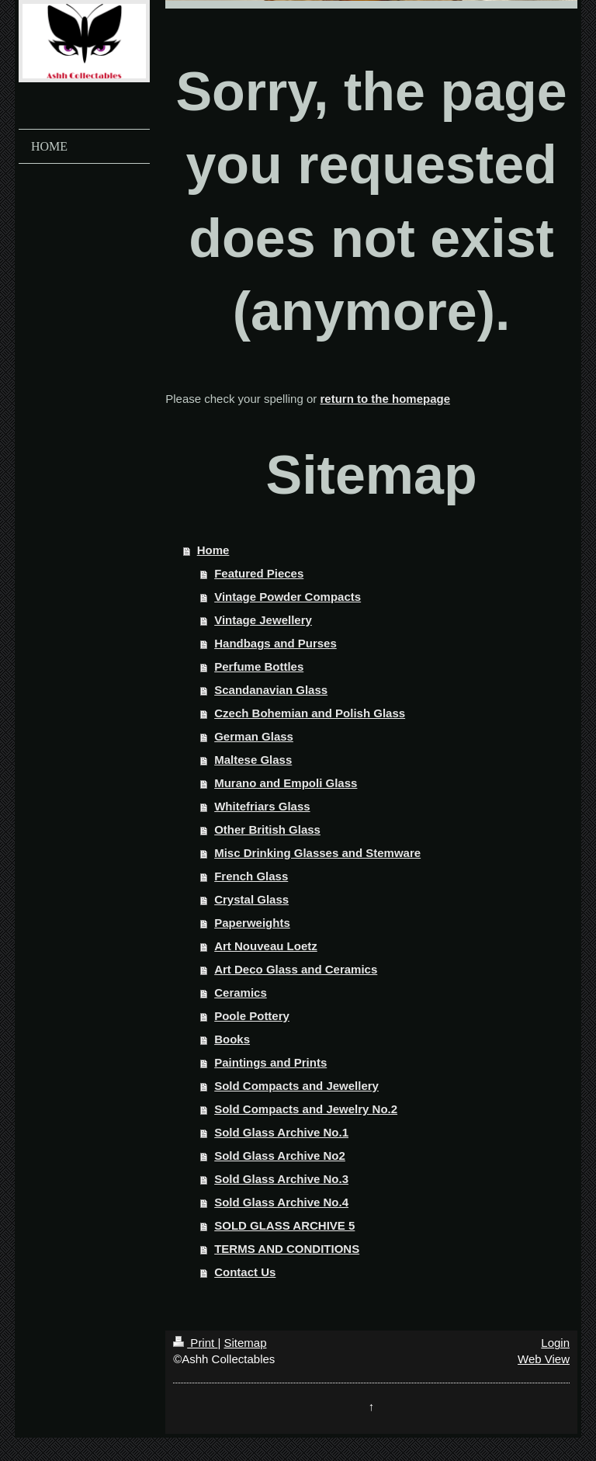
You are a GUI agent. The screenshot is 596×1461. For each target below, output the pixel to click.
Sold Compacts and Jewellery (296, 1085)
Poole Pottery (251, 1015)
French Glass (251, 876)
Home (213, 550)
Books (232, 1039)
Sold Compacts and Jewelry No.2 (305, 1109)
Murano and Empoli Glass (285, 782)
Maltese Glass (253, 759)
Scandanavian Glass (270, 689)
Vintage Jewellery (263, 619)
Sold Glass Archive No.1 (281, 1132)
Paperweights (252, 922)
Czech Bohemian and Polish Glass (309, 713)
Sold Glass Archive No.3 (281, 1178)
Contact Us (244, 1272)
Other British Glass (267, 829)
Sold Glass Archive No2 (279, 1155)
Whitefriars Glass (262, 806)
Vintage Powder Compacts (287, 596)
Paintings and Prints (270, 1062)
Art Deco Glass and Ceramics (295, 969)
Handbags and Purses (275, 643)
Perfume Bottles (258, 666)
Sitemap (245, 1342)
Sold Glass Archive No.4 (281, 1202)
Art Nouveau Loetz (265, 946)
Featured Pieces (258, 573)
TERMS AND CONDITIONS (286, 1248)
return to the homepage (385, 398)
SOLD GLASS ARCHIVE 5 (284, 1225)
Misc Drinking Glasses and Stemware (317, 852)
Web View (544, 1359)
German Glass (253, 736)
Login (555, 1342)
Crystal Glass (251, 899)
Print (195, 1342)
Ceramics (240, 992)
